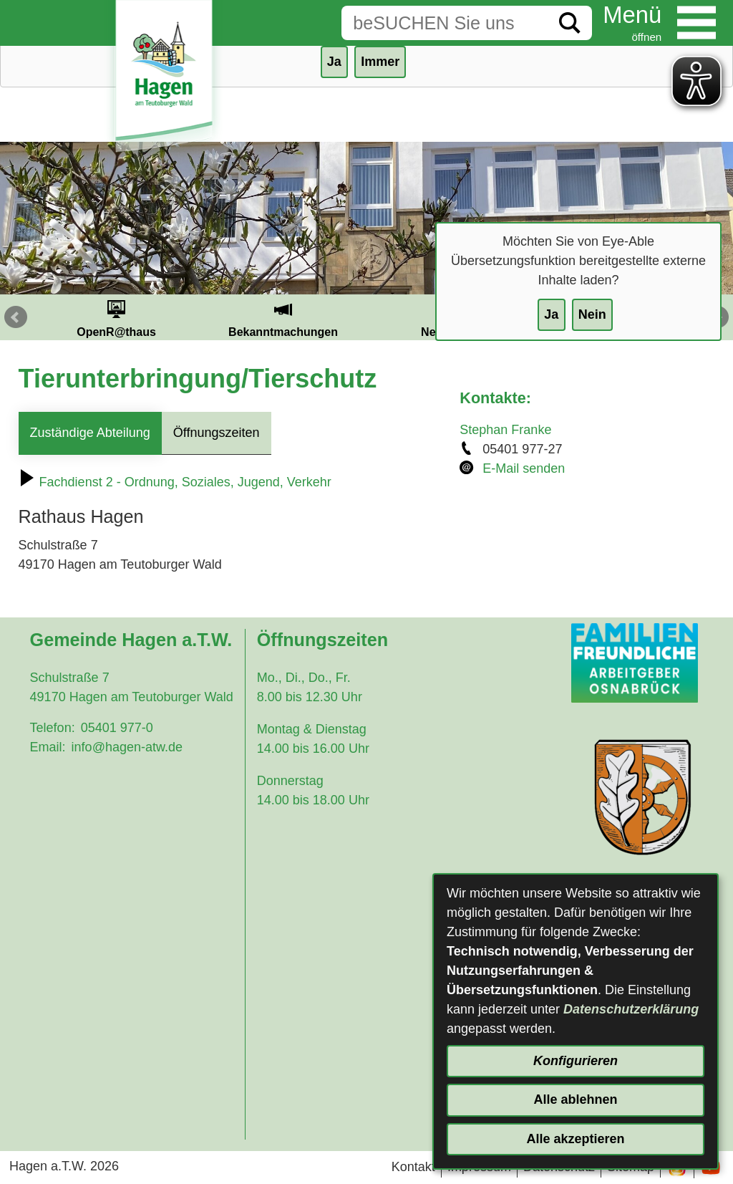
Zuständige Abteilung (90, 432)
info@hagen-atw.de (127, 747)
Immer (380, 61)
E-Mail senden (523, 468)
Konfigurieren (575, 1061)
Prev (15, 317)
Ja (551, 314)
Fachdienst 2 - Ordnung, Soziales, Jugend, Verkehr (175, 482)
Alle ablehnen (575, 1099)
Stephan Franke (505, 430)
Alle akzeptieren (575, 1139)
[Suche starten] (570, 23)
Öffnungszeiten (216, 432)
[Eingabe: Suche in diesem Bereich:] (444, 23)
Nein (592, 314)
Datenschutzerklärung (631, 1009)
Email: (48, 747)
